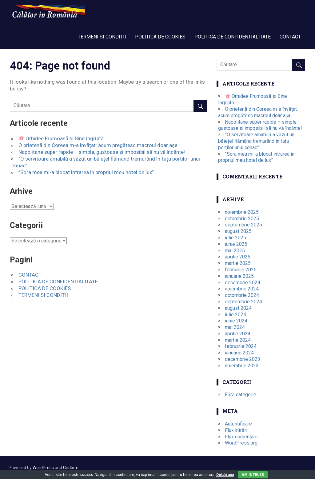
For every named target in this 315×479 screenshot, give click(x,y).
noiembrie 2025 (242, 212)
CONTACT (290, 37)
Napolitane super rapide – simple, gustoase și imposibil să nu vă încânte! (101, 152)
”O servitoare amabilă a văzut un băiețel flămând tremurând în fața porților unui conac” (256, 141)
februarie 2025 (241, 270)
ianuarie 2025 (239, 276)
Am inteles (252, 475)
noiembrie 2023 (242, 366)
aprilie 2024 (237, 334)
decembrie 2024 (242, 282)
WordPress (43, 467)
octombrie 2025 (242, 219)
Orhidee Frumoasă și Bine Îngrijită (61, 138)
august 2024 (238, 308)
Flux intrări (236, 430)
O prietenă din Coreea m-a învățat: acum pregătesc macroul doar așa (97, 145)
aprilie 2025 (237, 257)
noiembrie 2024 (242, 289)
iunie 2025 (236, 244)
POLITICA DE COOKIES (160, 37)
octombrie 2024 (242, 295)
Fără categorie (240, 394)
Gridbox (70, 467)
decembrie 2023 (242, 359)
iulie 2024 (235, 314)
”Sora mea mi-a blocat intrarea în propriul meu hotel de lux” (86, 172)
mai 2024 (235, 327)
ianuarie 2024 (239, 353)
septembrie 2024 (243, 302)
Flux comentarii (241, 437)
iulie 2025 (235, 238)
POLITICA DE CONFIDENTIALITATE (232, 37)
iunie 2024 (236, 321)
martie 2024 (238, 340)
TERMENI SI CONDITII (102, 37)
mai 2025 (235, 250)
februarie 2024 (241, 346)
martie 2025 (238, 263)
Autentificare (238, 424)
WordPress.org (241, 443)
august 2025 (238, 231)
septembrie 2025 (243, 225)
